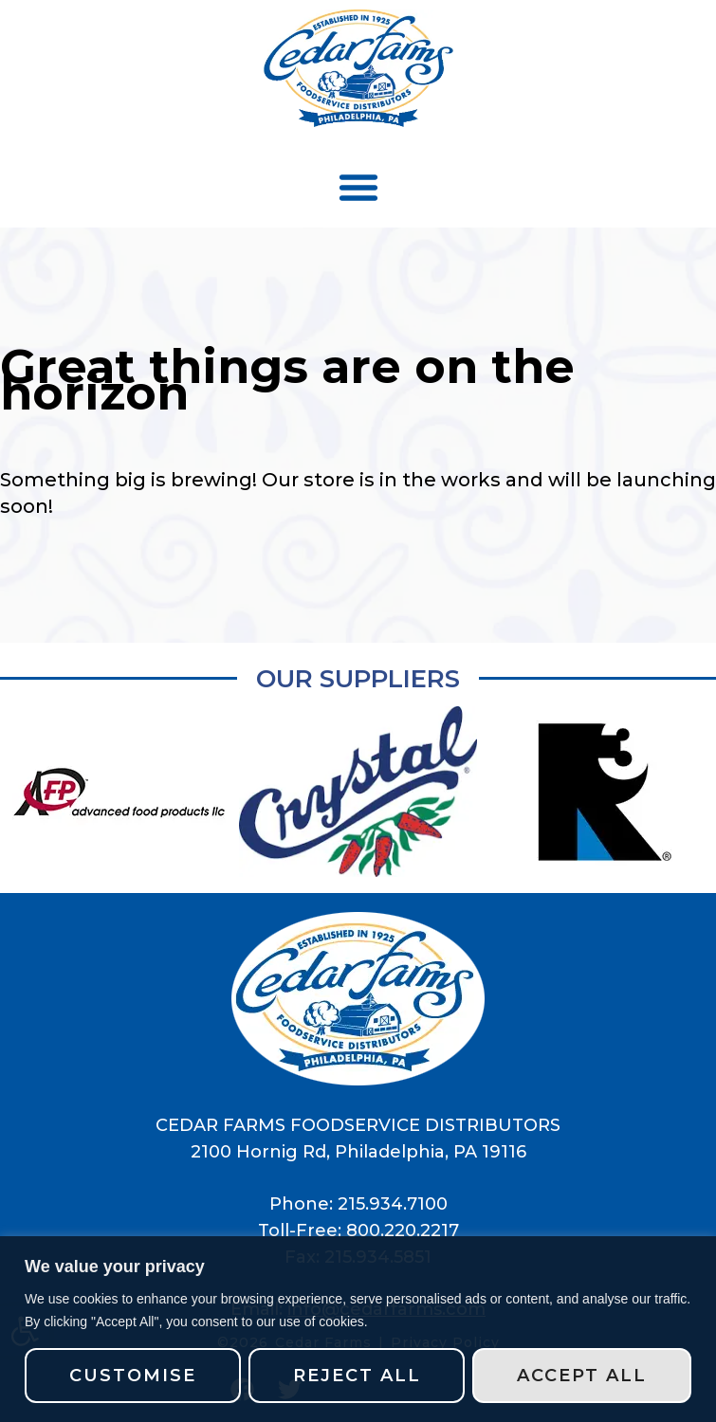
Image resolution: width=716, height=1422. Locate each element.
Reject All (357, 1375)
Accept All (582, 1375)
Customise (132, 1375)
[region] (358, 1329)
